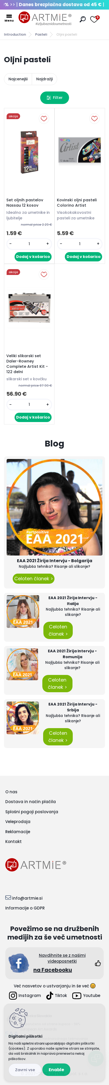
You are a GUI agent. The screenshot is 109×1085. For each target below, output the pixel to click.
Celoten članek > (33, 578)
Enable (56, 1070)
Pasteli (41, 34)
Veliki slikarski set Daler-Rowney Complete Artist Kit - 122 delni (27, 363)
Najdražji (44, 79)
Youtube (86, 995)
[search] (83, 19)
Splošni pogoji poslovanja (31, 812)
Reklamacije (17, 831)
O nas (11, 792)
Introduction (15, 34)
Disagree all (25, 1069)
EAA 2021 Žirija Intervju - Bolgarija (54, 561)
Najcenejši (18, 79)
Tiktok (56, 996)
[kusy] (29, 244)
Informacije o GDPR (25, 908)
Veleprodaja (17, 821)
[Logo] (45, 18)
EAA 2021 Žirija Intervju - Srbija (72, 707)
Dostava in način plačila (30, 801)
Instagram (25, 996)
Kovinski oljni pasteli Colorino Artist (77, 202)
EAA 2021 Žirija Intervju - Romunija (72, 654)
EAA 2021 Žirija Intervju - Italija (72, 600)
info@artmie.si (27, 898)
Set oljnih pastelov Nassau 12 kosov (24, 202)
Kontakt (13, 841)
